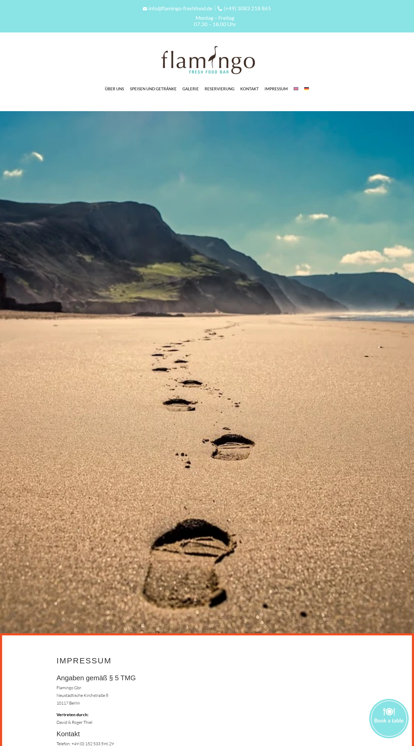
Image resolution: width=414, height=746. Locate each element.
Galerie (190, 89)
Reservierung (219, 89)
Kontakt (249, 89)
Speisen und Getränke (153, 89)
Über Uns (114, 89)
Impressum (276, 89)
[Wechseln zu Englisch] (296, 90)
